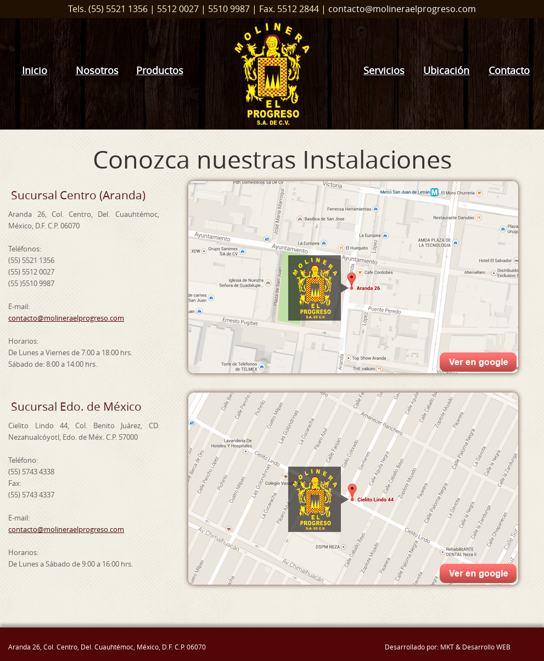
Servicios (384, 70)
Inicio (34, 70)
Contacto (509, 70)
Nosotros (97, 70)
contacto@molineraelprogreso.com (402, 9)
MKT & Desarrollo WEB (475, 646)
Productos (159, 70)
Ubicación (446, 70)
